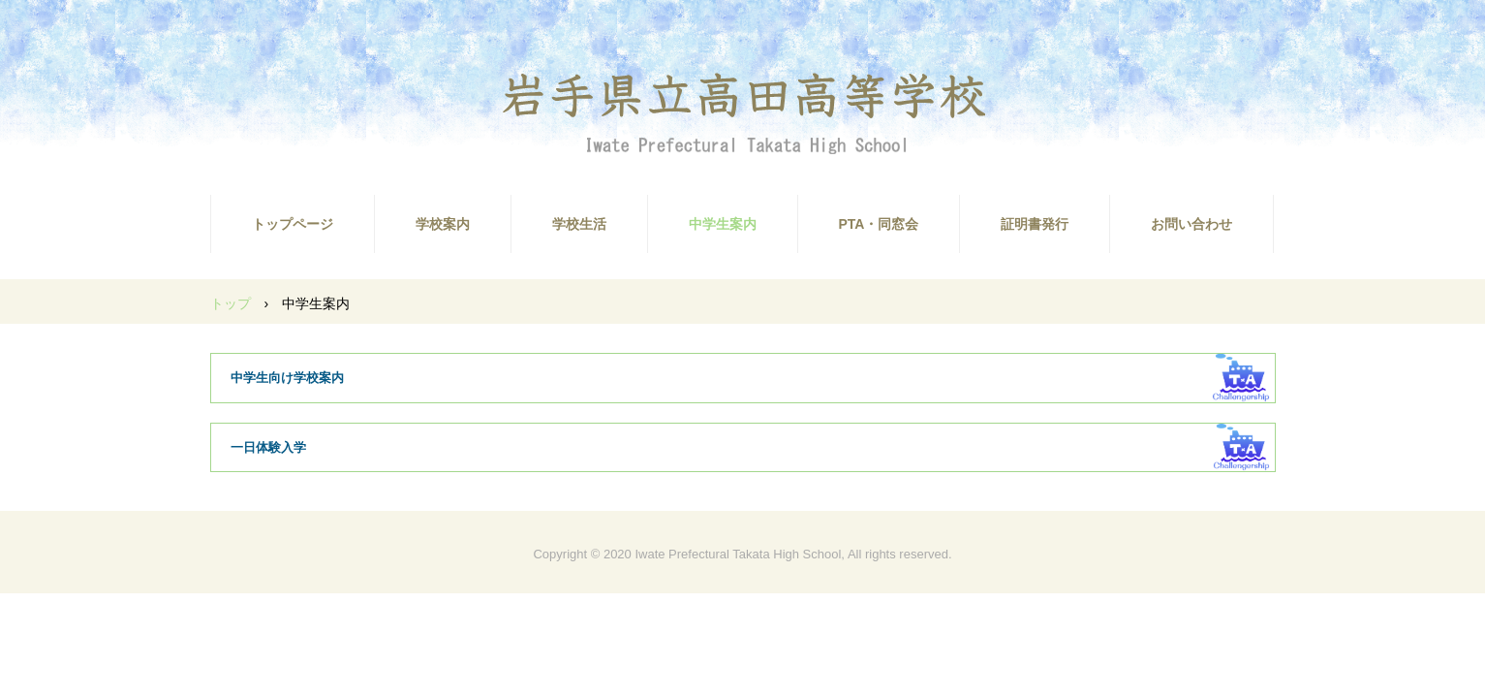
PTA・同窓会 (879, 224)
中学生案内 (723, 224)
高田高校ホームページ (743, 112)
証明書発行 (1034, 224)
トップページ (292, 224)
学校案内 (443, 224)
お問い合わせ (1191, 224)
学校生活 (579, 224)
